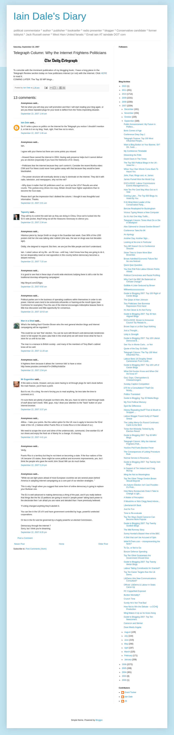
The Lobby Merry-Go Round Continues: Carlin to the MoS (141, 423)
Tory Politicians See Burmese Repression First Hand (137, 304)
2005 (124, 668)
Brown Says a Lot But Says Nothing (140, 326)
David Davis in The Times (135, 159)
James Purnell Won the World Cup (139, 179)
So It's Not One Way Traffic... (137, 216)
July (126, 636)
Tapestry (25, 212)
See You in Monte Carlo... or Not (138, 344)
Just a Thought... (131, 330)
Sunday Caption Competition (136, 384)
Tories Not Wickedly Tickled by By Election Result (139, 430)
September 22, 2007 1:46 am (34, 133)
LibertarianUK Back (132, 505)
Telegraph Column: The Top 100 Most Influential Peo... (140, 353)
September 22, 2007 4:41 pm (34, 437)
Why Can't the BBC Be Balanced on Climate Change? (140, 280)
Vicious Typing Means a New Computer (141, 212)
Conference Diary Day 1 (134, 134)
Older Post (103, 544)
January (128, 659)
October (128, 117)
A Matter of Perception (134, 497)
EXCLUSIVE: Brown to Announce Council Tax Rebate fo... (139, 321)
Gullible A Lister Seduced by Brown (139, 285)
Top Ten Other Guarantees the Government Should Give (137, 556)
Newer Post (19, 544)
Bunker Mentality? (132, 595)
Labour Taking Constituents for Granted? (142, 568)
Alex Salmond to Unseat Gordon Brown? (142, 226)
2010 (124, 94)
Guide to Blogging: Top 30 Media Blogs (141, 398)
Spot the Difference (132, 406)
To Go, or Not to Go (132, 548)
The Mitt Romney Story (134, 530)
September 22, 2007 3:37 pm (34, 409)
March (127, 652)
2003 (124, 676)
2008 (124, 102)
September (129, 121)
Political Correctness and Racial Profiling (142, 275)
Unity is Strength (131, 334)
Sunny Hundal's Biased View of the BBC (142, 533)
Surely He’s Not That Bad (135, 603)
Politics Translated (132, 394)
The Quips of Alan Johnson (136, 300)
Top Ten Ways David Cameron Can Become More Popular (139, 518)
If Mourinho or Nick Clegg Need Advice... (142, 501)
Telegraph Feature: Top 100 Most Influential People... (138, 139)
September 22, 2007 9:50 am (34, 287)
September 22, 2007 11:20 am (34, 351)
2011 (124, 90)
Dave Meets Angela (132, 627)
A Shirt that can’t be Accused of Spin (140, 537)
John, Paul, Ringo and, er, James (138, 175)
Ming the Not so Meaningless (137, 474)
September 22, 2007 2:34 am (34, 222)
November (129, 113)
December (129, 109)
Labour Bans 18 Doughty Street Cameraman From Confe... (138, 360)
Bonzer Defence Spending (135, 551)
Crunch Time (129, 599)
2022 (124, 86)
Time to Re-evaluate (133, 513)
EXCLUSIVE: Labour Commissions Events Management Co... (139, 184)
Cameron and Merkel (133, 623)
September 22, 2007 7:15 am (34, 261)
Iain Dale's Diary (49, 16)
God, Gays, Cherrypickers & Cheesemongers (136, 379)
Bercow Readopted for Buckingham (139, 208)
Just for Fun (129, 509)
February (128, 655)
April (126, 648)
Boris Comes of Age (133, 130)
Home (61, 544)
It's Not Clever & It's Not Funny (137, 310)
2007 (124, 106)
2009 (124, 98)
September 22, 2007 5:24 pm (34, 465)
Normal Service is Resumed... (137, 458)
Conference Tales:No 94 (134, 230)
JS (126, 701)
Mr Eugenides (27, 379)
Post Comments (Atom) (36, 549)
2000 (124, 680)
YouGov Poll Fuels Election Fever (139, 448)
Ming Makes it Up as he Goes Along (140, 613)
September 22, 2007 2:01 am (34, 203)
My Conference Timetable (135, 151)
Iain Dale (25, 122)
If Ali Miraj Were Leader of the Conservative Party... (137, 203)
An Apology (129, 234)
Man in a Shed (27, 321)
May (126, 644)
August (127, 632)
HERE (104, 73)
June (126, 640)
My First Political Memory (135, 402)
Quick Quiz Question (133, 265)
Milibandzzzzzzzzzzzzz (134, 289)
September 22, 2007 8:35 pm (34, 532)
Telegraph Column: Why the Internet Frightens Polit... (140, 442)
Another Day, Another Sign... (136, 238)
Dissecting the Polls (132, 155)
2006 (124, 664)
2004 (124, 672)
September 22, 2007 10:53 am (34, 312)
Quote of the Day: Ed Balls (135, 348)
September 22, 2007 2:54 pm (34, 370)
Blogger (99, 720)
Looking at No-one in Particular (137, 242)
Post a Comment (25, 538)
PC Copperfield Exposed (135, 591)
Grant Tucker (130, 692)
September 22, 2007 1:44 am (34, 114)
